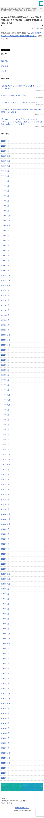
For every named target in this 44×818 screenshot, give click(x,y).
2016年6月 (5, 723)
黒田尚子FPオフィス (12, 3)
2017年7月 (5, 658)
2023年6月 (5, 305)
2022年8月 (5, 355)
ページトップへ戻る (35, 779)
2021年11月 (5, 400)
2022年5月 (5, 370)
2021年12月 (5, 395)
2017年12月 (5, 634)
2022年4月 (5, 375)
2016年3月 (5, 738)
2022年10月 (5, 345)
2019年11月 (5, 519)
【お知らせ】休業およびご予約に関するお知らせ (19, 102)
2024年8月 (5, 235)
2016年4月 (5, 733)
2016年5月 (5, 728)
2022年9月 (5, 350)
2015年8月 (5, 773)
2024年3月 (5, 260)
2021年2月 (5, 444)
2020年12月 (5, 454)
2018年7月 (5, 599)
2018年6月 (5, 604)
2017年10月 (5, 644)
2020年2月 (5, 504)
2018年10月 (5, 584)
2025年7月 (5, 181)
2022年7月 (5, 360)
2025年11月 (5, 161)
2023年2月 (5, 325)
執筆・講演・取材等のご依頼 (32, 787)
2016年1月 (5, 748)
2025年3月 (5, 201)
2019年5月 (5, 549)
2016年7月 (5, 718)
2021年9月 (5, 410)
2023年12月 (5, 275)
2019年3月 (5, 559)
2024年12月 (5, 216)
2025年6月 (5, 186)
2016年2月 (5, 743)
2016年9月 (5, 708)
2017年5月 (5, 668)
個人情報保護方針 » (22, 808)
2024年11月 (5, 221)
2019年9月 (5, 529)
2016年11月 (5, 698)
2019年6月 (5, 544)
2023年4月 (5, 315)
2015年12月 (5, 753)
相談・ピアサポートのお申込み (11, 787)
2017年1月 (5, 688)
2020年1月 (5, 509)
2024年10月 (5, 226)
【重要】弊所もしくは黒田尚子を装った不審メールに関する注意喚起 (21, 87)
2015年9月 (5, 768)
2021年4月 (5, 435)
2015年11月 (5, 758)
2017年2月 (5, 683)
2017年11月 (5, 639)
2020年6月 (5, 484)
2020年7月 (5, 479)
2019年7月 (5, 539)
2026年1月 (5, 151)
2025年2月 (5, 206)
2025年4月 (5, 196)
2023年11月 (5, 280)
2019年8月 (5, 534)
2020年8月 (5, 474)
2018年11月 (5, 579)
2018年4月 (5, 614)
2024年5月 (5, 250)
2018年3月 (5, 619)
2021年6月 (5, 425)
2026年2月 (5, 146)
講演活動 (4, 61)
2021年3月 (5, 440)
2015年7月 (5, 778)
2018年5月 (5, 609)
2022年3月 (5, 380)
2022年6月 (5, 365)
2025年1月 (5, 211)
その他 (3, 71)
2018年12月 (5, 574)
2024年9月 (5, 231)
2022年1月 (5, 390)
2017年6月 (5, 663)
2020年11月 (5, 459)
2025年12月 (5, 156)
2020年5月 (5, 489)
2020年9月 (5, 469)
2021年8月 (5, 415)
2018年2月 (5, 624)
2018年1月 (5, 629)
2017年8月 (5, 653)
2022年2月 (5, 385)
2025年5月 (5, 191)
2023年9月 (5, 290)
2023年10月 (5, 285)
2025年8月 (5, 176)
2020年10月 (5, 464)
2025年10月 (5, 166)
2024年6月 (5, 245)
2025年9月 (5, 171)
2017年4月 (5, 673)
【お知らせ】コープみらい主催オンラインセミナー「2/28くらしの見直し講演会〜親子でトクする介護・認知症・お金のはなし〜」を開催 (21, 121)
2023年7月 (5, 300)
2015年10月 (5, 763)
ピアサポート (6, 66)
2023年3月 (5, 320)
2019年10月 (5, 524)
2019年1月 (5, 569)
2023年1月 (5, 330)
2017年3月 (5, 678)
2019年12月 (5, 514)
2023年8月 (5, 295)
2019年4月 (5, 554)
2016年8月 (5, 713)
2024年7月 (5, 240)
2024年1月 (5, 270)
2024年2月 (5, 265)
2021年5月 (5, 430)
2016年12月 (5, 693)
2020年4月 (5, 494)
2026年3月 (5, 141)
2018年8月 (5, 594)
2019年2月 (5, 564)
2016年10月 (5, 703)
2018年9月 (5, 589)
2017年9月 (5, 649)
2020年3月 (5, 499)
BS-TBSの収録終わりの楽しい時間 (14, 95)
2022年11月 (5, 340)
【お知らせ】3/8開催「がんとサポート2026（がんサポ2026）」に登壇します (21, 111)
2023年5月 (5, 310)
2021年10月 (5, 405)
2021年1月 (5, 449)
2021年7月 (5, 420)
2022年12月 (5, 335)
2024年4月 (5, 255)
